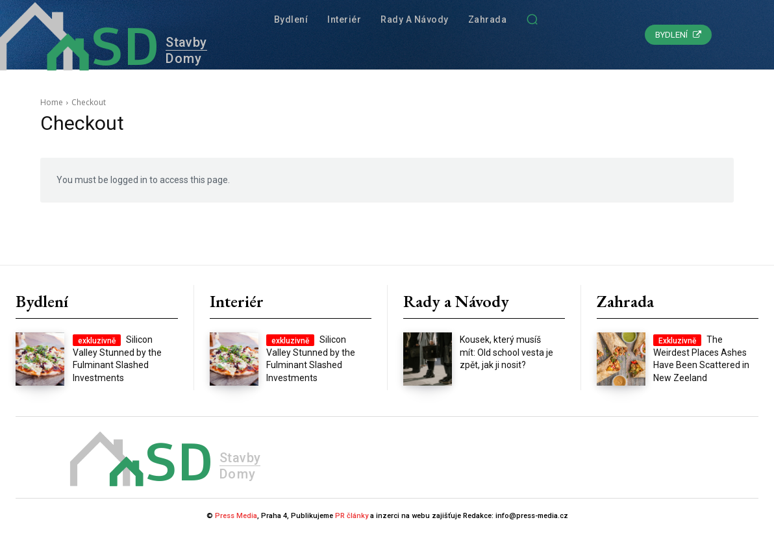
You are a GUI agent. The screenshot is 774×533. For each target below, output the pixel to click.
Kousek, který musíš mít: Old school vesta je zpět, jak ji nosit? (506, 352)
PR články (351, 516)
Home (51, 102)
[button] (531, 19)
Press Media (236, 516)
